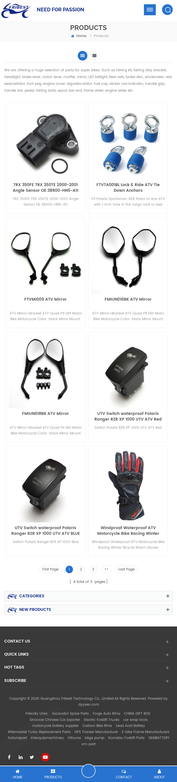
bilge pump (94, 735)
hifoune (74, 735)
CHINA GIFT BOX (137, 711)
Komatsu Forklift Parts (126, 735)
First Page (50, 567)
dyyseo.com (88, 702)
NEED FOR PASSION (60, 9)
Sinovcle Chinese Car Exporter (55, 717)
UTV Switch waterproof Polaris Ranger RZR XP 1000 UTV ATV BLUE (45, 529)
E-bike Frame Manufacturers (145, 729)
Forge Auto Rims (106, 711)
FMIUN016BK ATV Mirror (128, 299)
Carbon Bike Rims (97, 723)
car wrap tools (135, 717)
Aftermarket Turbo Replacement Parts (39, 729)
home (78, 36)
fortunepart (17, 735)
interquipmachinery (47, 735)
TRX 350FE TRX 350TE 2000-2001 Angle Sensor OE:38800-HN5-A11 (45, 187)
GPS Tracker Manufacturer (96, 729)
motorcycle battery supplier (55, 723)
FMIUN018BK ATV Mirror (45, 413)
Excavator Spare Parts (70, 711)
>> (106, 567)
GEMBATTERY (158, 735)
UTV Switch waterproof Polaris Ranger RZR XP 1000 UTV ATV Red (128, 415)
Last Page (126, 567)
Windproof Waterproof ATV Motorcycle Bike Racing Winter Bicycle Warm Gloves (128, 529)
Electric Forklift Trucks (101, 717)
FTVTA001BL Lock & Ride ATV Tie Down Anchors (128, 187)
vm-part (88, 741)
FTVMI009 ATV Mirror (45, 299)
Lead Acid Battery (130, 723)
